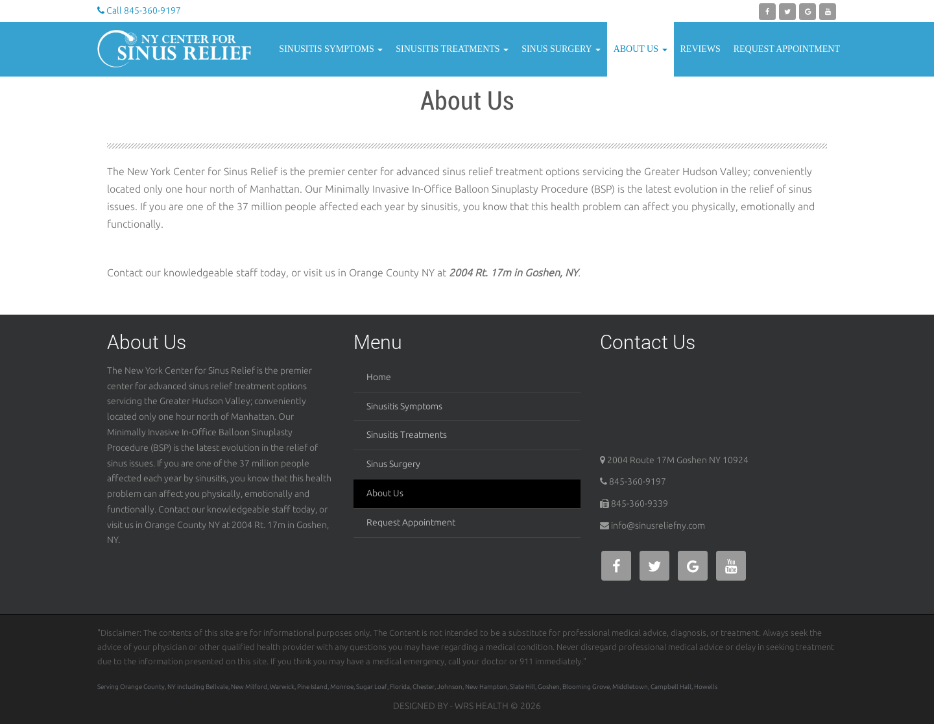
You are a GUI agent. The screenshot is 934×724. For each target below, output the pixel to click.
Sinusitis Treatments (452, 49)
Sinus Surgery (561, 49)
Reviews (700, 49)
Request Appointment (787, 49)
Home (378, 377)
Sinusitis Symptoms (331, 49)
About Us (640, 49)
